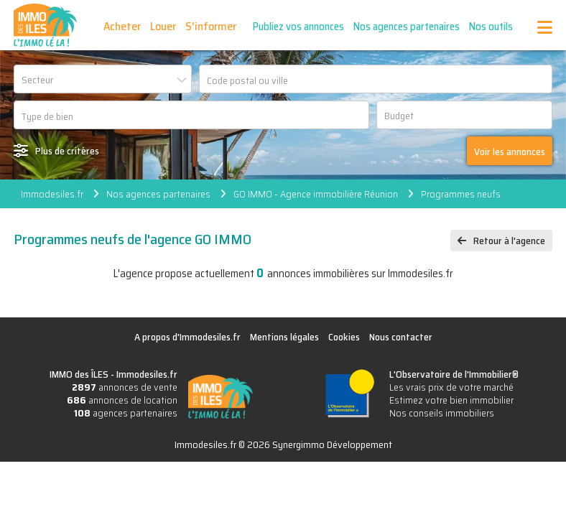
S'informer (210, 26)
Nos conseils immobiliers (441, 413)
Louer (163, 26)
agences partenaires (125, 413)
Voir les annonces (509, 151)
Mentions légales (284, 337)
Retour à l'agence (509, 240)
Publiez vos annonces (298, 26)
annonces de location (122, 400)
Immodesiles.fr (52, 194)
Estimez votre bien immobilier (451, 400)
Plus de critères (67, 151)
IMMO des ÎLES (45, 25)
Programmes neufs (461, 194)
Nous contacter (400, 337)
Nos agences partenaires (406, 26)
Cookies (344, 337)
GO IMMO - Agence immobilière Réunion (315, 194)
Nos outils (491, 26)
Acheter (122, 26)
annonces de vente (124, 387)
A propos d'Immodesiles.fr (187, 337)
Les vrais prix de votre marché (451, 387)
